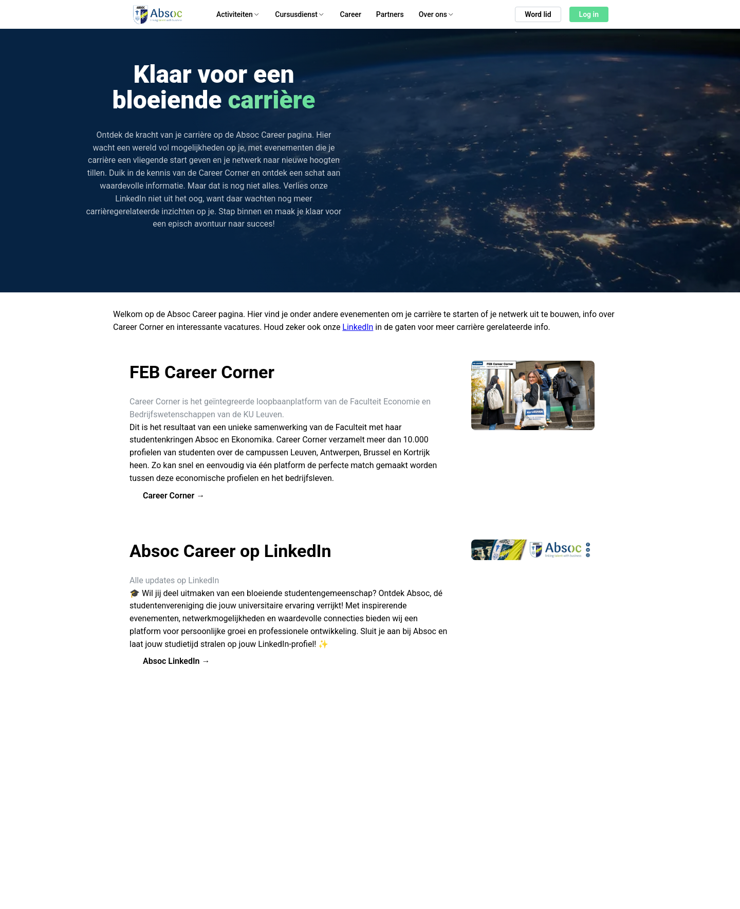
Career (350, 14)
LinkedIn (357, 327)
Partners (390, 14)
